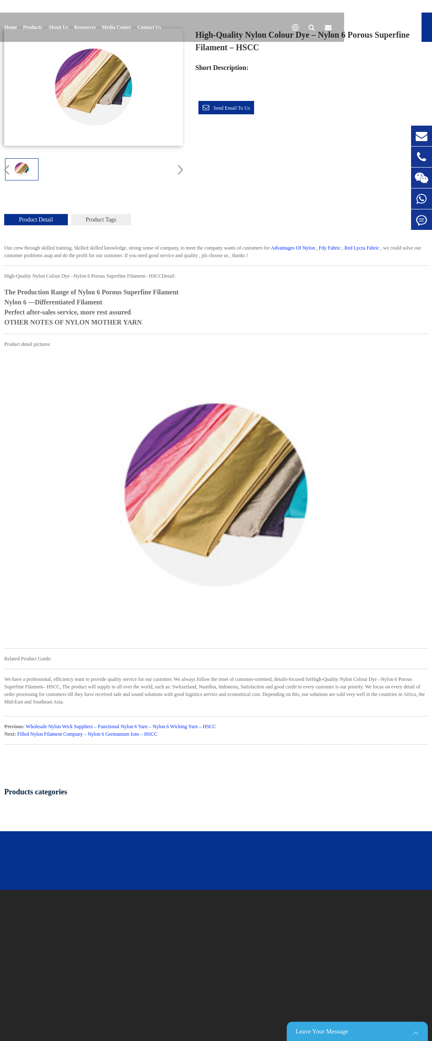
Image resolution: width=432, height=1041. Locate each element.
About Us (58, 27)
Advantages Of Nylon (293, 248)
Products (32, 27)
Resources (85, 27)
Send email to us (231, 108)
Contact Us (149, 27)
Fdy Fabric (329, 248)
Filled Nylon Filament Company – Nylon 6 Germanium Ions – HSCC (87, 734)
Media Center (116, 27)
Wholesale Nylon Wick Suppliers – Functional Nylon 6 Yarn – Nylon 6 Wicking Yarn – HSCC (121, 726)
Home (10, 27)
